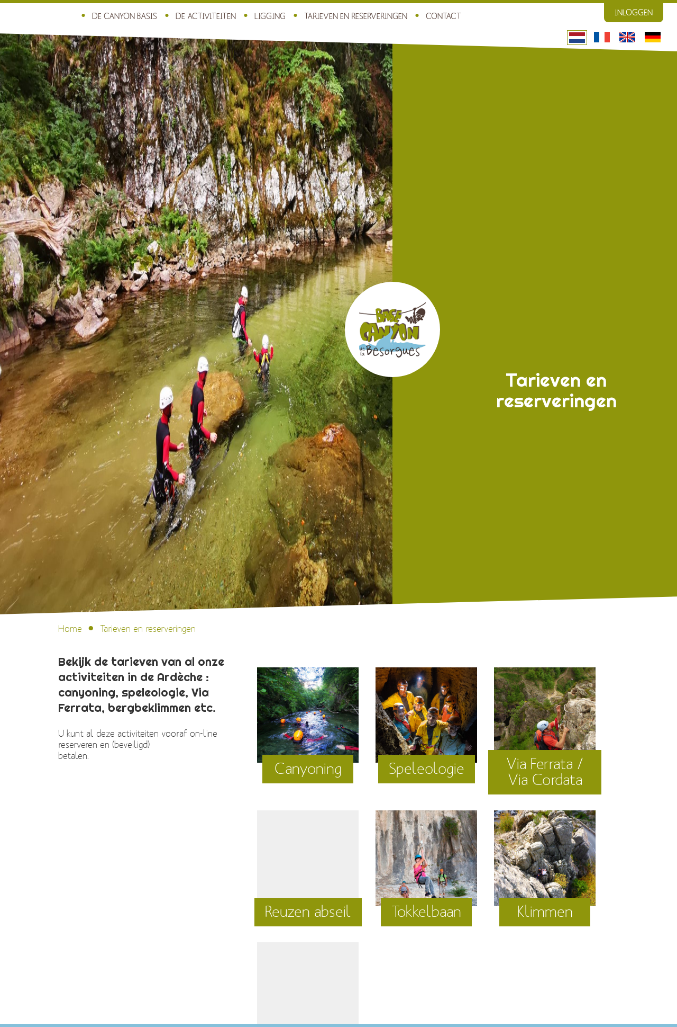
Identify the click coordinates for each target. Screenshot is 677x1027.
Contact (443, 16)
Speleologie (426, 769)
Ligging (270, 16)
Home (70, 629)
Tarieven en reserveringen (355, 16)
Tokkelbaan (426, 912)
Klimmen (545, 912)
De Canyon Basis (124, 16)
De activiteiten (206, 16)
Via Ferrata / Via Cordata (544, 772)
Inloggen (634, 12)
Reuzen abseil (308, 912)
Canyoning (308, 769)
